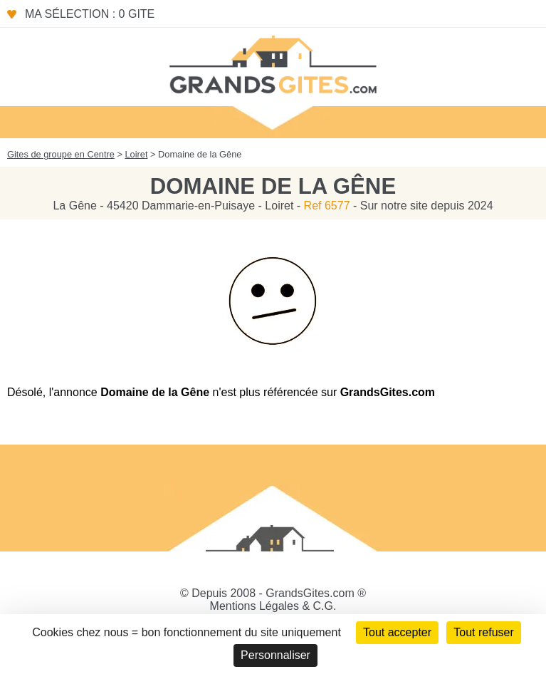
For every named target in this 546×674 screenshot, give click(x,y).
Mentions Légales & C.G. (273, 606)
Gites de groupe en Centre (61, 154)
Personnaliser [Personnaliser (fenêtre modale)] (275, 655)
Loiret (136, 154)
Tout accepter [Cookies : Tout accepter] (397, 632)
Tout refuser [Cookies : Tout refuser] (483, 632)
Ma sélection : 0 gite (89, 14)
